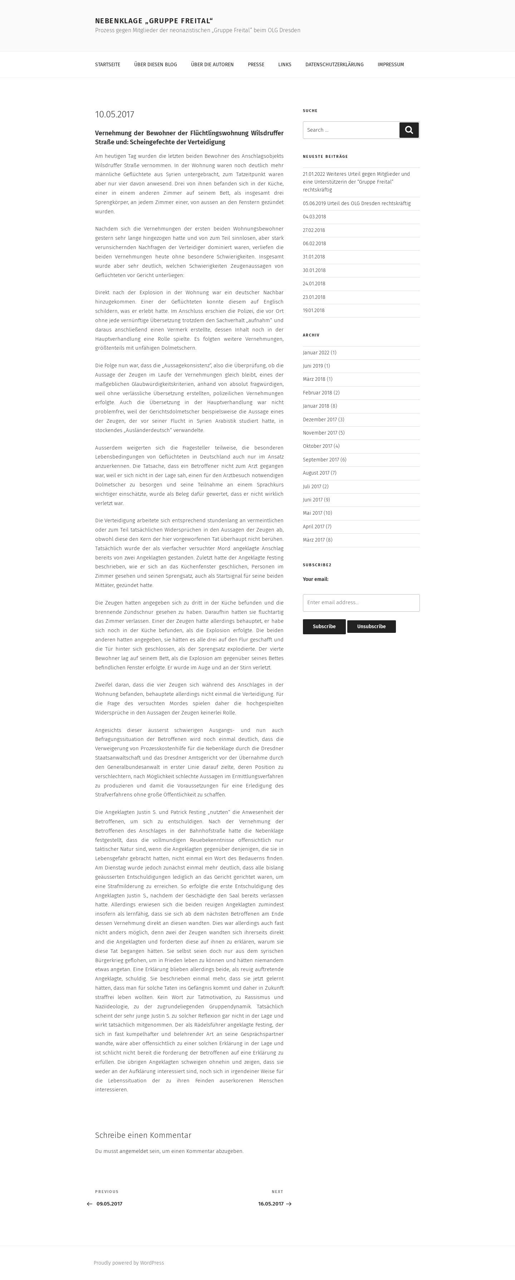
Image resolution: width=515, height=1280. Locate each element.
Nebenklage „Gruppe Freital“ (154, 20)
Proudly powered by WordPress (129, 1263)
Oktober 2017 (317, 446)
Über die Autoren (212, 65)
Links (284, 65)
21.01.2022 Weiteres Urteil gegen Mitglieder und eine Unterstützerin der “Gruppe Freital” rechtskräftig (356, 182)
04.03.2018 (314, 217)
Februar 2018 (317, 393)
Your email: (315, 579)
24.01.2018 (314, 284)
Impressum (391, 65)
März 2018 (314, 379)
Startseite (107, 65)
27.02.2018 (314, 230)
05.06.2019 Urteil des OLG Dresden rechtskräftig (357, 203)
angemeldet (133, 1151)
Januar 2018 (316, 406)
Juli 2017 (312, 487)
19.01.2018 (314, 310)
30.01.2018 (314, 270)
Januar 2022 (316, 353)
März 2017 (314, 540)
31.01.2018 (314, 257)
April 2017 (313, 527)
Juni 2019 (313, 366)
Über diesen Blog (155, 65)
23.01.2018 (314, 297)
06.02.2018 (314, 244)
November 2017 (320, 433)
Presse (256, 65)
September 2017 (321, 460)
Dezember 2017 (320, 420)
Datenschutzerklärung (334, 65)
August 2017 (316, 473)
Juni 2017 (313, 500)
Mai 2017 (312, 513)
